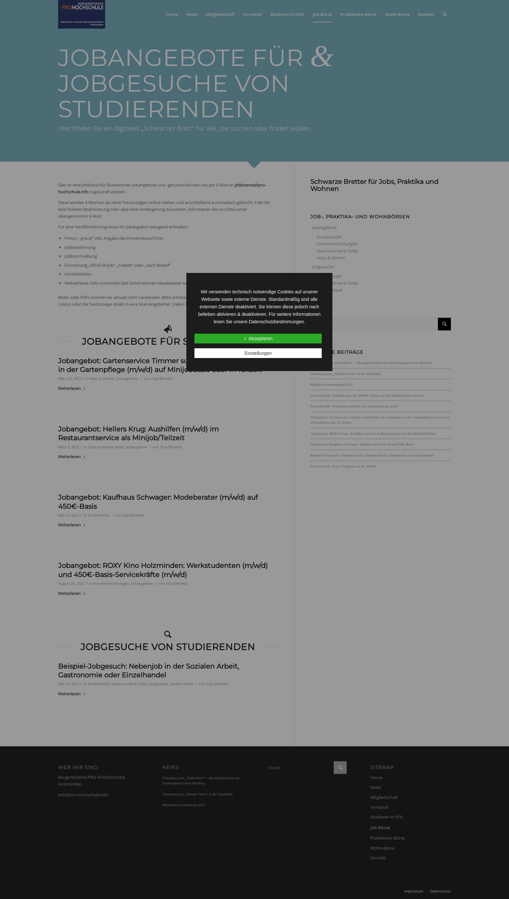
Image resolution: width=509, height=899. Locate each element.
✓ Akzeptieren (257, 338)
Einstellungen (258, 353)
